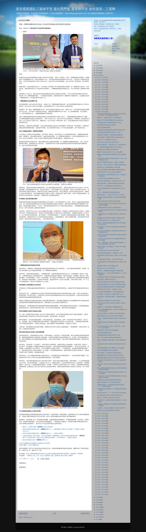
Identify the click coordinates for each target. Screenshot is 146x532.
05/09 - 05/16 (101, 450)
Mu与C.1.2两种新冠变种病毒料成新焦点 (108, 192)
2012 (97, 517)
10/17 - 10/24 (101, 94)
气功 (113, 53)
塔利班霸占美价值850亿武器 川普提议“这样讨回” (111, 357)
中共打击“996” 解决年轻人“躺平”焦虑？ (108, 142)
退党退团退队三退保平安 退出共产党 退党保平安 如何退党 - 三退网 (65, 9)
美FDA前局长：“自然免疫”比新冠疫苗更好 (109, 352)
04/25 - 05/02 (101, 455)
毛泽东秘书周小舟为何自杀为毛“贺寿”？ (108, 250)
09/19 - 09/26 (101, 104)
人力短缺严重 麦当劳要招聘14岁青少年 (108, 178)
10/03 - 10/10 (101, 99)
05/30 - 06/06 (101, 443)
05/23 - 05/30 (101, 445)
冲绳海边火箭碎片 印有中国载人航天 (107, 265)
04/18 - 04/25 (101, 457)
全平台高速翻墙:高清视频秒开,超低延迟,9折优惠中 (34, 443)
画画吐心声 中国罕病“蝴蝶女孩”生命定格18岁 (110, 120)
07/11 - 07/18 (101, 428)
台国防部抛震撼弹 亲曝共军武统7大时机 (108, 335)
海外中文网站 (116, 48)
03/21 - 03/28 (101, 467)
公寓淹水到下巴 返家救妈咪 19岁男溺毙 (108, 167)
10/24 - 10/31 (101, 92)
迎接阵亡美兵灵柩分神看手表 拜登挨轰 (108, 410)
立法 (26, 94)
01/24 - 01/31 (101, 487)
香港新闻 (73, 453)
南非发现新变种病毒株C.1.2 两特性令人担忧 (110, 253)
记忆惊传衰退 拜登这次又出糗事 (106, 125)
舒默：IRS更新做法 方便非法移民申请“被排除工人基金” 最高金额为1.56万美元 (111, 243)
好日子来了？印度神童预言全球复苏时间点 (109, 186)
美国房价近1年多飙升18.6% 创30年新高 (108, 300)
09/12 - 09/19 (101, 106)
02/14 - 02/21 (101, 479)
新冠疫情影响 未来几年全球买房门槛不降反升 (110, 316)
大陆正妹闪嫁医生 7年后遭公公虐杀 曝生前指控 (111, 313)
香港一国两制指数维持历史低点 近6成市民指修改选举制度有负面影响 (47, 453)
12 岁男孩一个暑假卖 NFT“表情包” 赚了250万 (110, 294)
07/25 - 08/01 (101, 423)
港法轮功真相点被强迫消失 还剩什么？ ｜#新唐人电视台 (43, 433)
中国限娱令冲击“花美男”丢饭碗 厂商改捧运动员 (110, 218)
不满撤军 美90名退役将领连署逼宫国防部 (109, 380)
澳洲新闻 (114, 46)
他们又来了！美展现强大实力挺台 (107, 139)
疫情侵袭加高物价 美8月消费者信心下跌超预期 (110, 348)
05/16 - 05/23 (101, 448)
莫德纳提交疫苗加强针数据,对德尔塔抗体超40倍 (111, 130)
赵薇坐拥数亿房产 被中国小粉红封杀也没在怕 (110, 355)
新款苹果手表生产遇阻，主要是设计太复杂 (109, 289)
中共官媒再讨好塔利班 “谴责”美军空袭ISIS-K (110, 395)
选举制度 (57, 455)
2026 (97, 65)
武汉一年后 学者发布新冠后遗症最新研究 (109, 337)
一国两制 (57, 69)
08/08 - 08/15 (101, 418)
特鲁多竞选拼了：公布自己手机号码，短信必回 (110, 194)
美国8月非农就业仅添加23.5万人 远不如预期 (110, 152)
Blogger (77, 527)
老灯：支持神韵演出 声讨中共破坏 (104, 26)
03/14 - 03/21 (101, 470)
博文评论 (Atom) (28, 517)
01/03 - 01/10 (101, 494)
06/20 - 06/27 (101, 435)
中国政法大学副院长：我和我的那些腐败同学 (110, 135)
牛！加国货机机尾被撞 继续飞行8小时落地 (109, 147)
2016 (97, 507)
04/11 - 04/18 (101, 460)
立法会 (64, 134)
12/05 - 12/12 (101, 77)
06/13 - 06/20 (101, 438)
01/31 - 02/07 (101, 484)
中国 (42, 86)
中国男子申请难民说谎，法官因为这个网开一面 (110, 181)
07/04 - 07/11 (101, 430)
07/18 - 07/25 (101, 425)
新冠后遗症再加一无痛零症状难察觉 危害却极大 (111, 183)
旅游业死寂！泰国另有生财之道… (107, 279)
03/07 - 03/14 (101, 472)
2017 (97, 504)
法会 (33, 455)
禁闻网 (114, 51)
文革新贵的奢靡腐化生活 (104, 332)
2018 (97, 502)
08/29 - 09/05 (101, 111)
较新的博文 (23, 514)
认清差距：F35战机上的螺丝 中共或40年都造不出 (111, 408)
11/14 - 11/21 (101, 84)
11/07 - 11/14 (101, 87)
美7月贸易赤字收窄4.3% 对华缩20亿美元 (109, 220)
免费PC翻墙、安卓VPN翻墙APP (29, 445)
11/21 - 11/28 (101, 82)
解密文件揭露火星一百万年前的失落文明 (109, 382)
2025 (97, 68)
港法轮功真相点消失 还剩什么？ (35, 440)
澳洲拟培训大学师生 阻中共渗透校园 (107, 330)
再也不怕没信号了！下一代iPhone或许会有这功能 (111, 392)
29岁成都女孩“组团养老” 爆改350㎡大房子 (109, 132)
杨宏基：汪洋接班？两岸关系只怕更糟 (108, 397)
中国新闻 (80, 453)
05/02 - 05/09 (101, 452)
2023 (97, 72)
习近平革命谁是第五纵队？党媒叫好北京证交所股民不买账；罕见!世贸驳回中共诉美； (111, 114)
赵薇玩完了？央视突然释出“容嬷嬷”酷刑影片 (110, 307)
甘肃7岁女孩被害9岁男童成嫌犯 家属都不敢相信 (111, 169)
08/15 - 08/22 (101, 416)
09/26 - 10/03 (101, 102)
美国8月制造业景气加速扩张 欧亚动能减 (108, 201)
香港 (24, 69)
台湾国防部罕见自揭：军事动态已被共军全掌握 (110, 277)
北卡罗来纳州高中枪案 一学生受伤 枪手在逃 (110, 259)
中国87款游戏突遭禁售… (104, 127)
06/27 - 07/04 (101, 433)
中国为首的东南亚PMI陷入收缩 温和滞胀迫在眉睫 (111, 284)
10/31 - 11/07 (101, 89)
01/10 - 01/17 (101, 492)
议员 (30, 94)
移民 (61, 355)
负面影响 (82, 86)
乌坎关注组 (97, 31)
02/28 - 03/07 (101, 474)
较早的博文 (85, 514)
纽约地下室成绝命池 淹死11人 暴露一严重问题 (110, 162)
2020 (97, 497)
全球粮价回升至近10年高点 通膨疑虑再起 (109, 207)
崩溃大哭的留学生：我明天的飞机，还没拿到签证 (111, 144)
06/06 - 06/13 (101, 440)
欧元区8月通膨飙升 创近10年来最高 (107, 350)
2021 (97, 75)
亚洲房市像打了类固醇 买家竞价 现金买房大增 (110, 137)
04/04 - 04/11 (101, 462)
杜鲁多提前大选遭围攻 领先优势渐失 (107, 149)
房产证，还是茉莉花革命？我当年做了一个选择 (107, 28)
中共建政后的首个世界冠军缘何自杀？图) (109, 122)
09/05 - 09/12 (101, 109)
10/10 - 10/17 (101, 97)
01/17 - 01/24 (101, 489)
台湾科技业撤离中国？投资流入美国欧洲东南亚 (110, 282)
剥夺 (72, 88)
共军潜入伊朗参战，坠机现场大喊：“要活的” (107, 24)
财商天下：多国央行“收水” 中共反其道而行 (109, 117)
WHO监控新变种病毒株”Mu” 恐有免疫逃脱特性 (110, 292)
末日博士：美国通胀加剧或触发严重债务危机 (110, 270)
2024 (97, 70)
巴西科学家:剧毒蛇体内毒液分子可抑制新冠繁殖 (111, 287)
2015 (97, 509)
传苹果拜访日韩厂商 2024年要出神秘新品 (109, 172)
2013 (97, 514)
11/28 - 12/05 (101, 80)
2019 (97, 500)
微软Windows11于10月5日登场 (106, 268)
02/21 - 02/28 (101, 477)
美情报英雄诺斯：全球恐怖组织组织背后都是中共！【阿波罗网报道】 (110, 385)
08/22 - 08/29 (101, 413)
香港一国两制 (68, 455)
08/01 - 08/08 (101, 421)
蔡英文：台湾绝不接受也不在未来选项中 (38, 427)
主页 (54, 514)
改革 (35, 143)
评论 (20, 411)
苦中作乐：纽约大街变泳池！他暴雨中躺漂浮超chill (112, 164)
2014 (97, 512)
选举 (65, 86)
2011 (97, 519)
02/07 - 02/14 (101, 482)
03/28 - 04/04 (101, 465)
